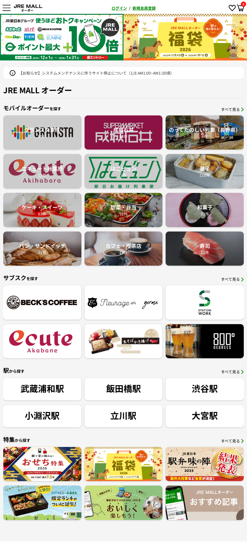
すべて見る (232, 109)
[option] (62, 37)
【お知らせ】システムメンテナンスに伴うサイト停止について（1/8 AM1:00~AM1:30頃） (96, 73)
